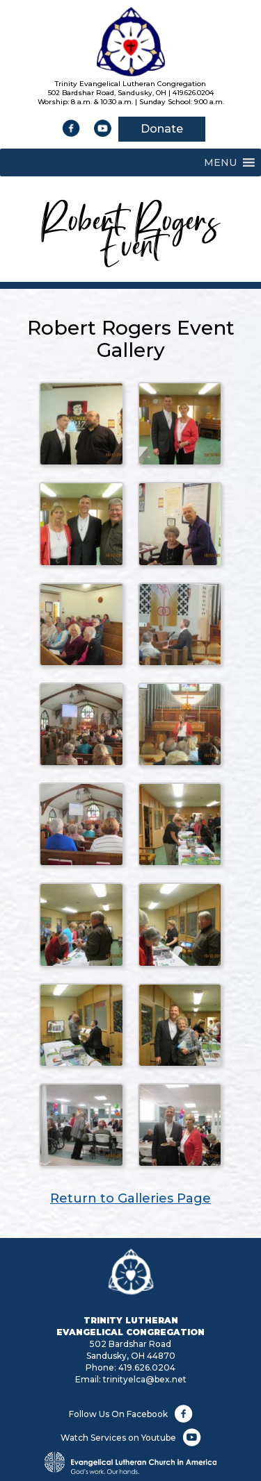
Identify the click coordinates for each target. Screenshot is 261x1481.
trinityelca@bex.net (145, 1379)
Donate (162, 128)
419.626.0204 (146, 1367)
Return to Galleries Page (130, 1198)
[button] (220, 162)
